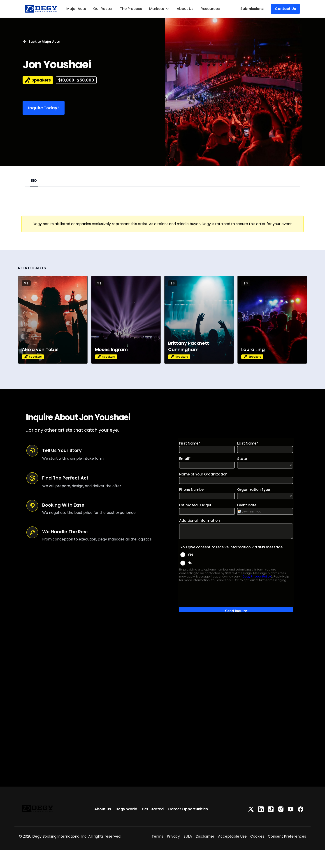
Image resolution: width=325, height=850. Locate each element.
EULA (187, 836)
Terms (157, 836)
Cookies (257, 836)
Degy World (126, 809)
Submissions (252, 8)
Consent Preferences (287, 836)
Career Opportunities (188, 809)
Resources (210, 8)
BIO (34, 180)
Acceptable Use (232, 836)
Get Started (153, 809)
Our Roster (103, 8)
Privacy (173, 836)
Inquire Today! (43, 108)
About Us (185, 8)
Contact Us (285, 8)
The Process (131, 8)
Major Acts (76, 8)
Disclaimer (205, 836)
